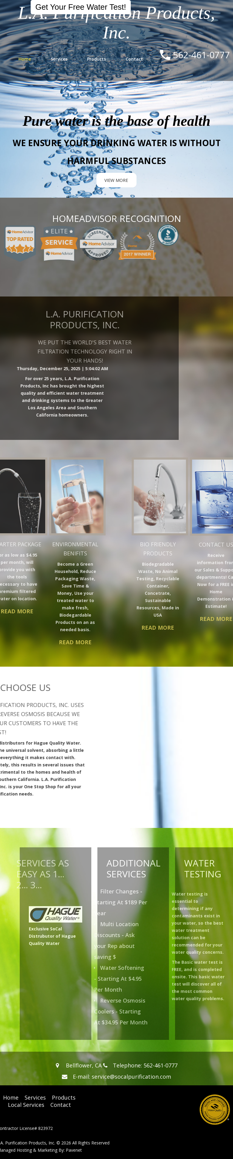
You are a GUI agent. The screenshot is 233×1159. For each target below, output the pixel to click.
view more (116, 180)
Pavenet (74, 1150)
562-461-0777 (201, 55)
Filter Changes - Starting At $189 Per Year (129, 902)
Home (25, 59)
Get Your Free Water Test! (80, 7)
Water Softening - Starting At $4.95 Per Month (128, 978)
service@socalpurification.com (131, 1076)
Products (96, 59)
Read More (50, 642)
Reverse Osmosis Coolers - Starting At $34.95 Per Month (129, 1011)
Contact (134, 59)
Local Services (26, 1104)
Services (59, 59)
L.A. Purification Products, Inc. (116, 22)
